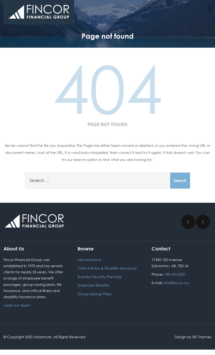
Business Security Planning (99, 276)
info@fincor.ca (177, 282)
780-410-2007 (175, 274)
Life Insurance (89, 259)
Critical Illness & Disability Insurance (107, 268)
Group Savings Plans (95, 294)
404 (107, 87)
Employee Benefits (93, 285)
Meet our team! (17, 305)
